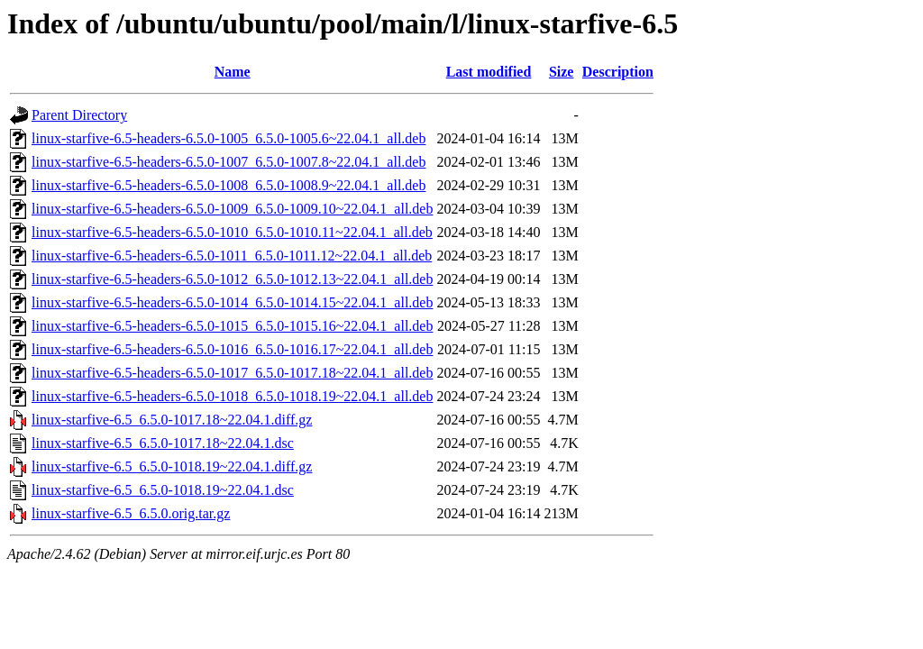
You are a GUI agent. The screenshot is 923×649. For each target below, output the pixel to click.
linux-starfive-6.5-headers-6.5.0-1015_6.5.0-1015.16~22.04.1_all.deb (232, 326)
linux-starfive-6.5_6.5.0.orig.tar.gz (131, 513)
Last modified (489, 71)
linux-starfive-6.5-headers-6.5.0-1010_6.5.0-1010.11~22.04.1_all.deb (232, 232)
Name (233, 71)
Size (561, 71)
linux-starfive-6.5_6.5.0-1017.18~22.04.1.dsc (163, 443)
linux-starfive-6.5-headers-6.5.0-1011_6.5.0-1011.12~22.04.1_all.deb (232, 255)
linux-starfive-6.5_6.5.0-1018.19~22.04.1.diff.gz (172, 466)
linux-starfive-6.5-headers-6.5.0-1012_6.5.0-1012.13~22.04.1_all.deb (232, 279)
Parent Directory (79, 115)
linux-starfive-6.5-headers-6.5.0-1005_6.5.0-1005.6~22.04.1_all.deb (228, 138)
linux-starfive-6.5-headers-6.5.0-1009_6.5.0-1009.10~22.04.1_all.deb (232, 208)
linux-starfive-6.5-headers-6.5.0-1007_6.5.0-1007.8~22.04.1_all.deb (228, 161)
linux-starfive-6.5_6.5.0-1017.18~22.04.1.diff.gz (172, 419)
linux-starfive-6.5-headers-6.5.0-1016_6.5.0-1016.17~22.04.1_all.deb (232, 349)
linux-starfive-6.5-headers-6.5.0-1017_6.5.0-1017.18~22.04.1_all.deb (232, 372)
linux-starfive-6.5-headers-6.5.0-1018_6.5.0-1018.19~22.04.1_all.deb (232, 396)
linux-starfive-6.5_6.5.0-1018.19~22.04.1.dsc (163, 490)
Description (617, 71)
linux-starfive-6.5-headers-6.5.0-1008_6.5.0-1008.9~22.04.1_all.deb (228, 185)
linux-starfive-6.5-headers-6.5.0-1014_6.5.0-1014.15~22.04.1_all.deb (232, 302)
